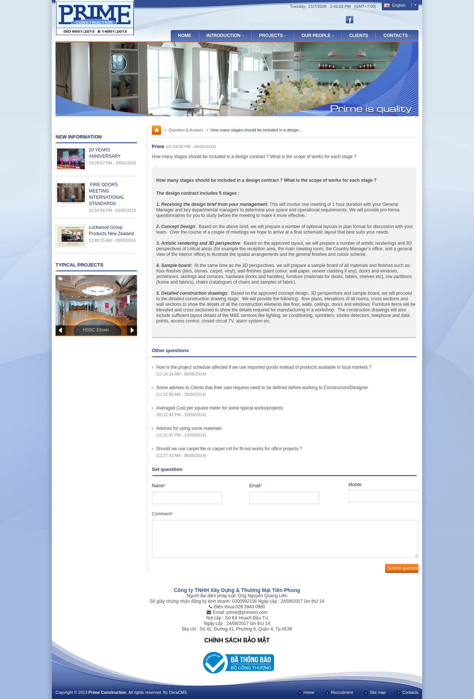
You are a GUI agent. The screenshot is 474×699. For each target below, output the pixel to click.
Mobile (354, 484)
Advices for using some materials (188, 428)
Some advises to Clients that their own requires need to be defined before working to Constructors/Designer (262, 387)
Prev (61, 330)
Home (184, 35)
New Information (79, 137)
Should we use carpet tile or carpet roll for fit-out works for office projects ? (229, 448)
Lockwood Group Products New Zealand (111, 230)
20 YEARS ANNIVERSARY (105, 153)
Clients (358, 35)
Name (158, 485)
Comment (162, 513)
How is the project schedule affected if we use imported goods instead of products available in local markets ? (263, 367)
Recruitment (342, 692)
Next (132, 330)
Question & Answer (185, 130)
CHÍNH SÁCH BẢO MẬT (237, 640)
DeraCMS (178, 692)
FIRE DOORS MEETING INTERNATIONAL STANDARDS (106, 194)
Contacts (410, 692)
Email (255, 485)
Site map (377, 692)
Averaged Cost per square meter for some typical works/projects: (220, 408)
